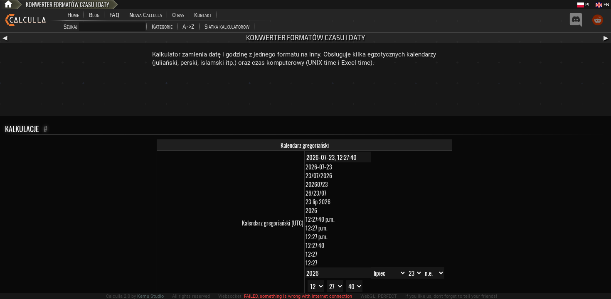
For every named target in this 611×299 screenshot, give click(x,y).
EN (602, 4)
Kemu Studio (150, 296)
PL (584, 4)
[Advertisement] (305, 93)
